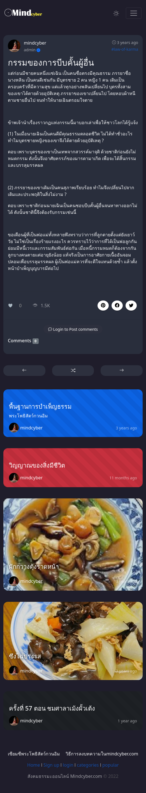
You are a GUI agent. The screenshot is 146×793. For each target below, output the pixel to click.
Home (33, 765)
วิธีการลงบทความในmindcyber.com (102, 754)
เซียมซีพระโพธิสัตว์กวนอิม (34, 754)
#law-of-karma (124, 49)
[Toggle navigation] (134, 13)
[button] (117, 305)
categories (88, 765)
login (68, 765)
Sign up (51, 765)
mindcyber (35, 43)
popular (110, 765)
